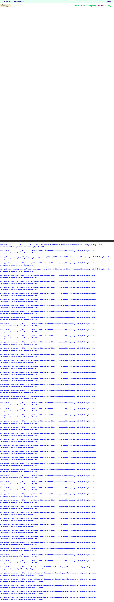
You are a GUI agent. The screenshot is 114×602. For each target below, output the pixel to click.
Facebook (109, 1)
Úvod (77, 6)
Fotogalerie (92, 6)
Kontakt (101, 6)
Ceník (83, 6)
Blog (109, 6)
